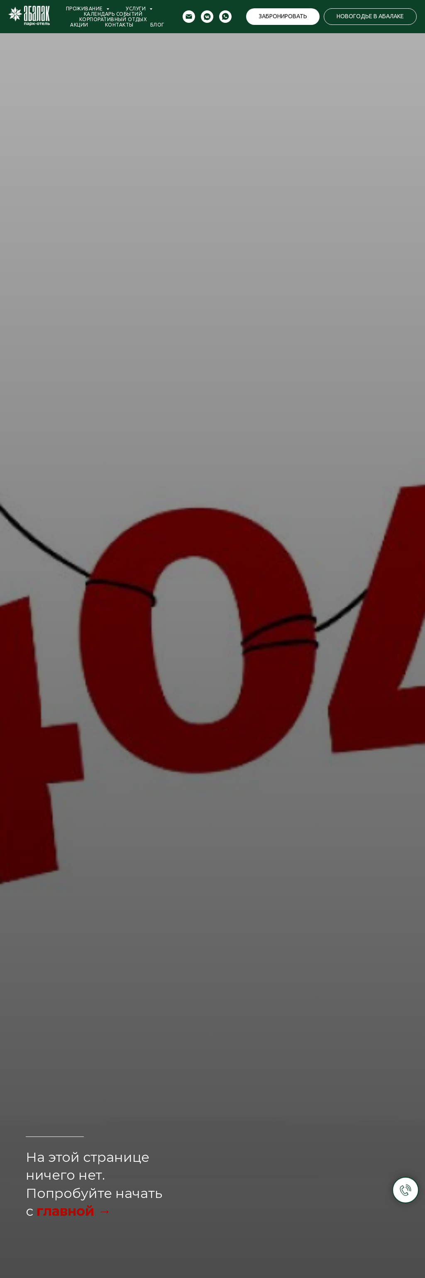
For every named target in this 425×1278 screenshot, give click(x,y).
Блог (157, 24)
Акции (79, 24)
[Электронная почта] (189, 16)
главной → (74, 1211)
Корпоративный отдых (113, 19)
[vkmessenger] (207, 16)
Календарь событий (113, 14)
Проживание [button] (85, 8)
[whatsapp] (225, 16)
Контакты (119, 24)
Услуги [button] (136, 8)
